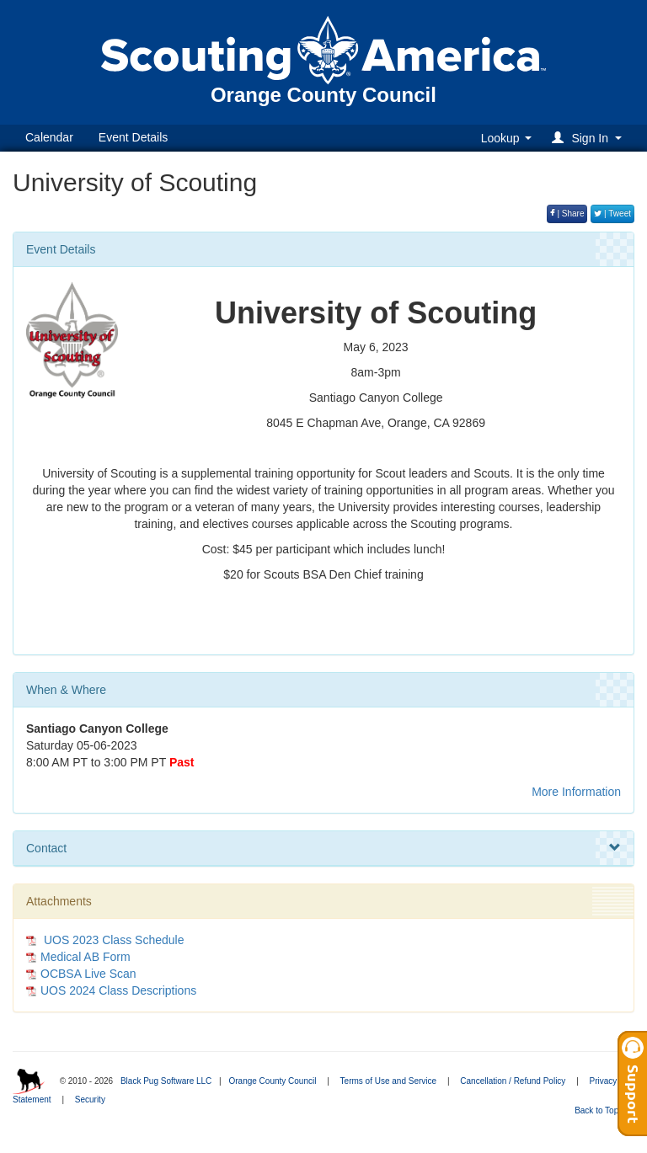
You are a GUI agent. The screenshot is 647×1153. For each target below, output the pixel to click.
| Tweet (612, 213)
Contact (323, 848)
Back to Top (602, 1110)
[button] (589, 138)
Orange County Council (272, 1081)
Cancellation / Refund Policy (512, 1081)
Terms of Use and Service (388, 1081)
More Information (576, 791)
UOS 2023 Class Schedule (112, 940)
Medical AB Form (85, 957)
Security (90, 1099)
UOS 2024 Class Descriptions (118, 990)
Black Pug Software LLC (165, 1081)
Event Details (133, 137)
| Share (567, 213)
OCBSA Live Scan (88, 973)
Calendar (49, 137)
